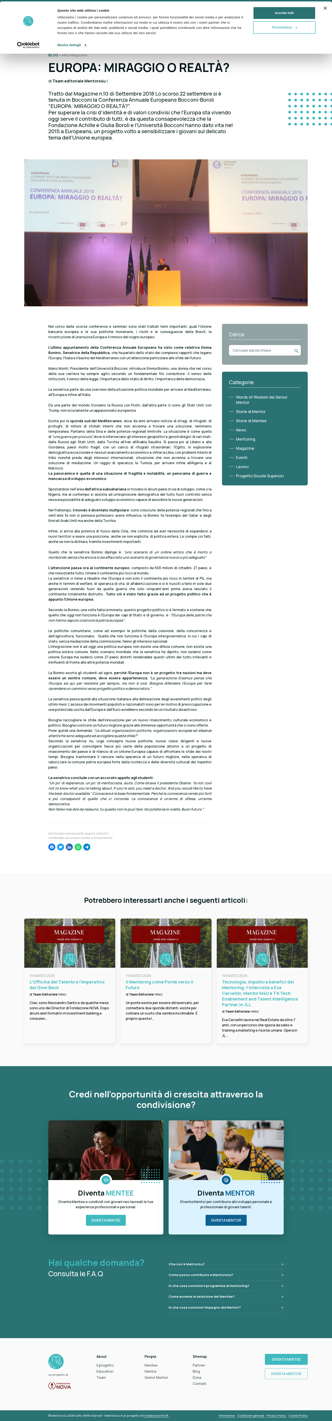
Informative (227, 1416)
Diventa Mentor (226, 1220)
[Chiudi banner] (325, 6)
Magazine (245, 448)
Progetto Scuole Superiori (260, 475)
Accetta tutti (284, 11)
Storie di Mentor (251, 411)
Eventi (241, 457)
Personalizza (284, 26)
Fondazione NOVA (155, 1416)
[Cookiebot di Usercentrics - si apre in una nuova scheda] (28, 43)
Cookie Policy (298, 1416)
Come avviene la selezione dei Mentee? (202, 1296)
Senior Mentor (156, 1377)
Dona (197, 1377)
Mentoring (245, 439)
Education (104, 1371)
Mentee (151, 1365)
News (241, 429)
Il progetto (105, 1365)
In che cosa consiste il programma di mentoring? (209, 1285)
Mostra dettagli (69, 43)
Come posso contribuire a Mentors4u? (201, 1275)
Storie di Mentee (251, 420)
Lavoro (242, 466)
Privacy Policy (277, 1416)
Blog (196, 1371)
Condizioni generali (251, 1416)
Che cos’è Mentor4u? (187, 1264)
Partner (199, 1365)
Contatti (199, 1383)
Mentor (151, 1371)
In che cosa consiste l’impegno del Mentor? (205, 1307)
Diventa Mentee (105, 1220)
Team (101, 1377)
